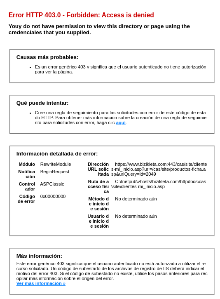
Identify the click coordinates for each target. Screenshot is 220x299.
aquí (121, 122)
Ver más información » (41, 283)
